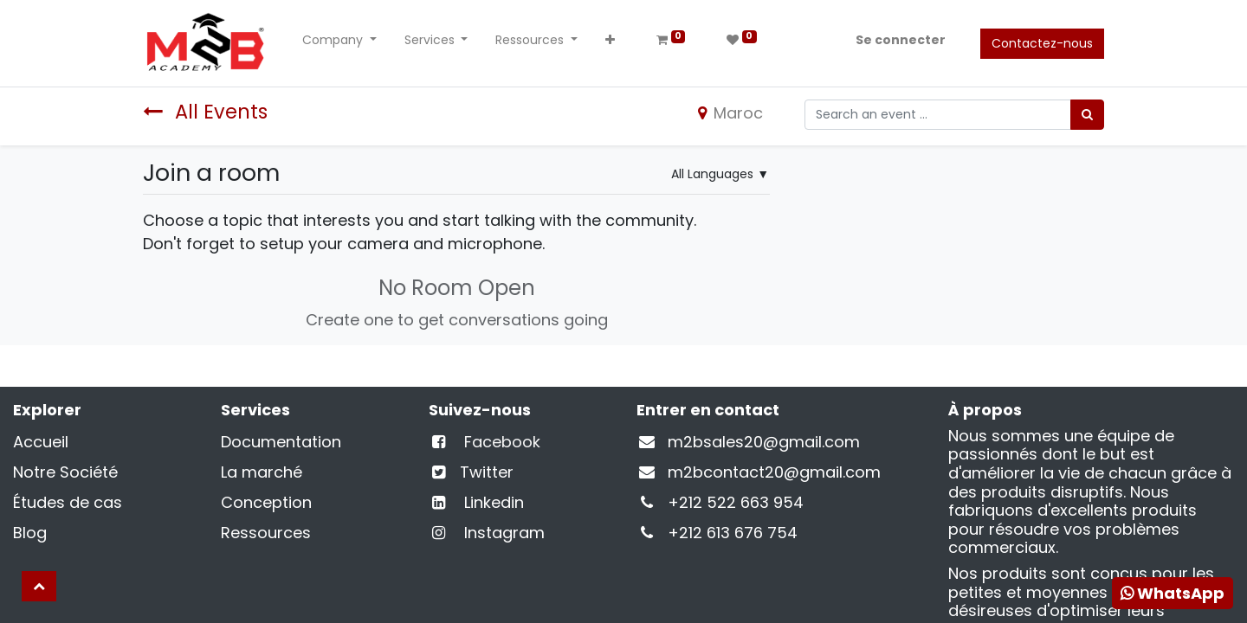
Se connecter (901, 39)
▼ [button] (720, 174)
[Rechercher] (1087, 115)
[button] (610, 43)
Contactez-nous (1042, 43)
